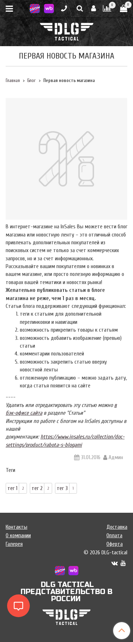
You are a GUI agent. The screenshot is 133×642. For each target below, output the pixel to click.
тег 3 (62, 488)
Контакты (16, 527)
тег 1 (12, 488)
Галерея (14, 544)
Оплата (114, 535)
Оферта (114, 544)
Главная (13, 80)
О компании (18, 535)
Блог (31, 80)
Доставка (116, 527)
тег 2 (37, 488)
